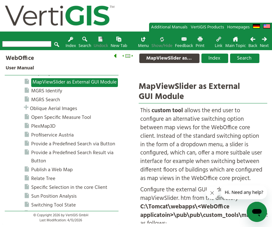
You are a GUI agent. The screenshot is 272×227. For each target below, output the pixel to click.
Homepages (238, 27)
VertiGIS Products (207, 27)
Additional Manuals (169, 27)
